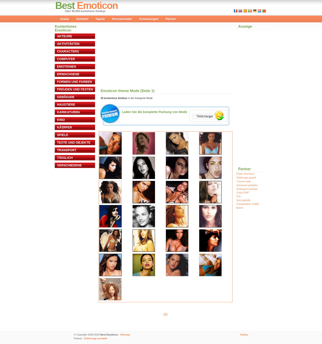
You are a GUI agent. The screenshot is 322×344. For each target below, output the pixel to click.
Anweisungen (149, 19)
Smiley (244, 334)
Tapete (100, 19)
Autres (239, 207)
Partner (170, 19)
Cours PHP (242, 192)
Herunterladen (122, 19)
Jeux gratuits (243, 200)
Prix (238, 196)
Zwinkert (82, 19)
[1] (165, 314)
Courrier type (243, 181)
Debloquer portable (247, 189)
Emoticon (97, 5)
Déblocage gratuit (246, 177)
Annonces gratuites (247, 185)
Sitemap (125, 334)
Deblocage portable (95, 338)
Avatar (64, 19)
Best (65, 5)
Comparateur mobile (247, 204)
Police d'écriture (245, 173)
